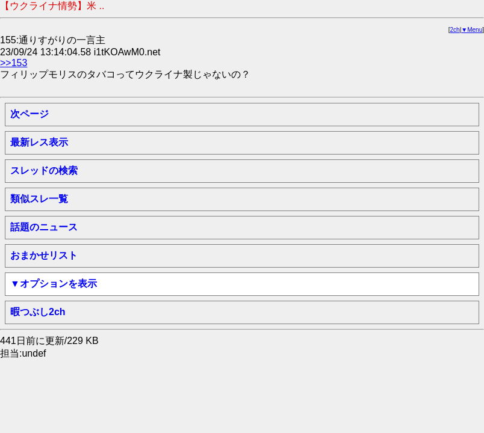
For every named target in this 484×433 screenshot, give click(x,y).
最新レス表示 (39, 142)
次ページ (29, 114)
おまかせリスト (44, 255)
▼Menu (471, 29)
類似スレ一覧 (39, 199)
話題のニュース (44, 227)
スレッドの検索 (44, 170)
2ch (455, 29)
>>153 (13, 63)
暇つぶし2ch (38, 312)
